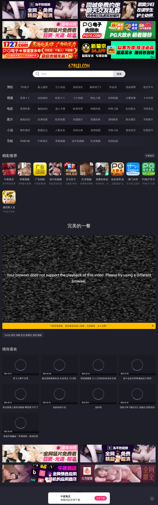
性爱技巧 (148, 130)
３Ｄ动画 (78, 98)
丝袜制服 (113, 98)
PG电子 (25, 87)
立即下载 (100, 498)
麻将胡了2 (95, 87)
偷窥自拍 (25, 119)
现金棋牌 (131, 87)
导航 (10, 141)
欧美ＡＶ (60, 98)
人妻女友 (60, 130)
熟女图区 (131, 119)
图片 (10, 119)
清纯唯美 (113, 119)
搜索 (119, 74)
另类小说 (113, 130)
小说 (10, 130)
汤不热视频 (78, 141)
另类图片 (148, 119)
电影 (10, 108)
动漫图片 (78, 119)
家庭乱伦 (43, 130)
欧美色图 (60, 119)
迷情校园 (95, 130)
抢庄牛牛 (148, 87)
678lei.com (79, 66)
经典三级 (113, 108)
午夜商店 (43, 141)
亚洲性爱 (25, 108)
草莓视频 (60, 141)
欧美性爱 (78, 108)
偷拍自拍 (43, 108)
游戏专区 (78, 87)
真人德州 (43, 87)
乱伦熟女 (131, 108)
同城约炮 (25, 141)
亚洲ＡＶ (25, 98)
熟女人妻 (95, 98)
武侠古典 (78, 130)
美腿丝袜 (95, 119)
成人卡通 (60, 108)
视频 (10, 98)
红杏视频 (95, 141)
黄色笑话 (131, 130)
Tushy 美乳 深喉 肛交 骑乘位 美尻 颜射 (23, 335)
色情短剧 (113, 141)
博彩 (10, 87)
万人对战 (60, 87)
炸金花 (113, 87)
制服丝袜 (95, 108)
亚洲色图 (43, 119)
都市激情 (25, 130)
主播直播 (131, 98)
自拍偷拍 (43, 98)
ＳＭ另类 (148, 98)
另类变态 (148, 108)
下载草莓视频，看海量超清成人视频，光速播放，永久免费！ (102, 326)
